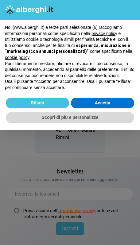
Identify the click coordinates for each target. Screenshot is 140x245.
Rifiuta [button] (37, 102)
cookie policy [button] (17, 57)
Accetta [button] (103, 102)
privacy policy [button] (104, 33)
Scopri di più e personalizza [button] (70, 117)
